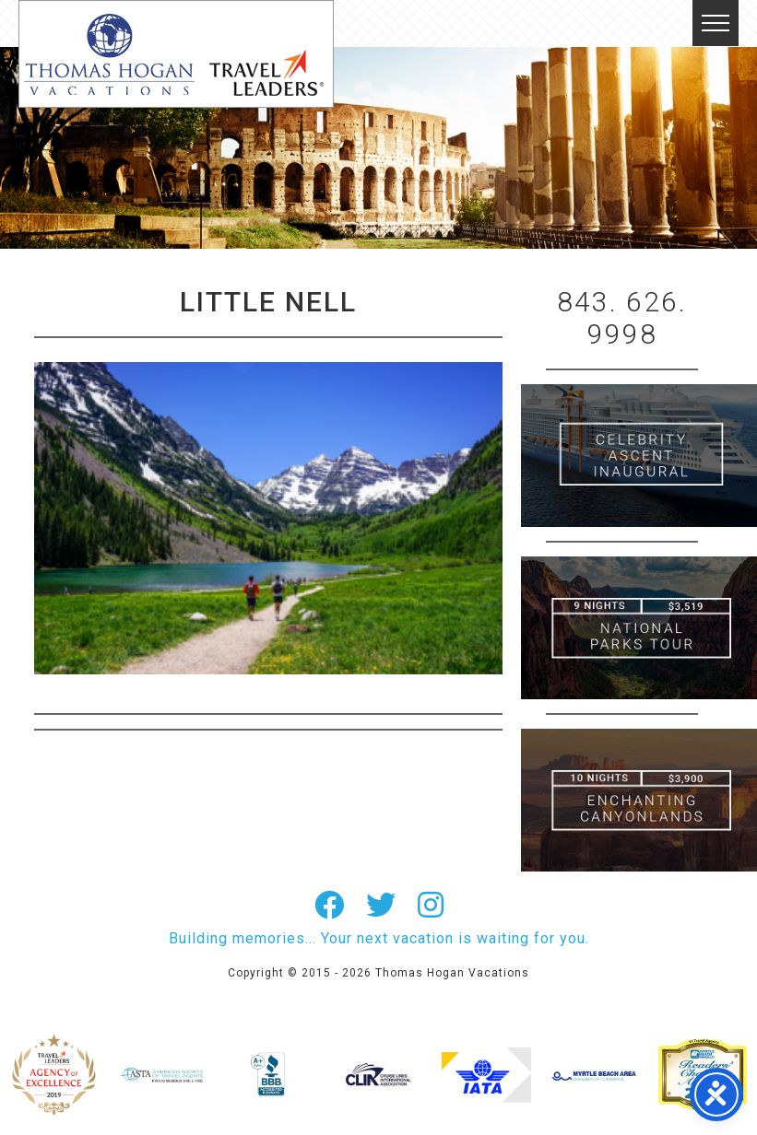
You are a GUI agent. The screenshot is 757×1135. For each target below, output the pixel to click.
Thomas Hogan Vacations (176, 54)
